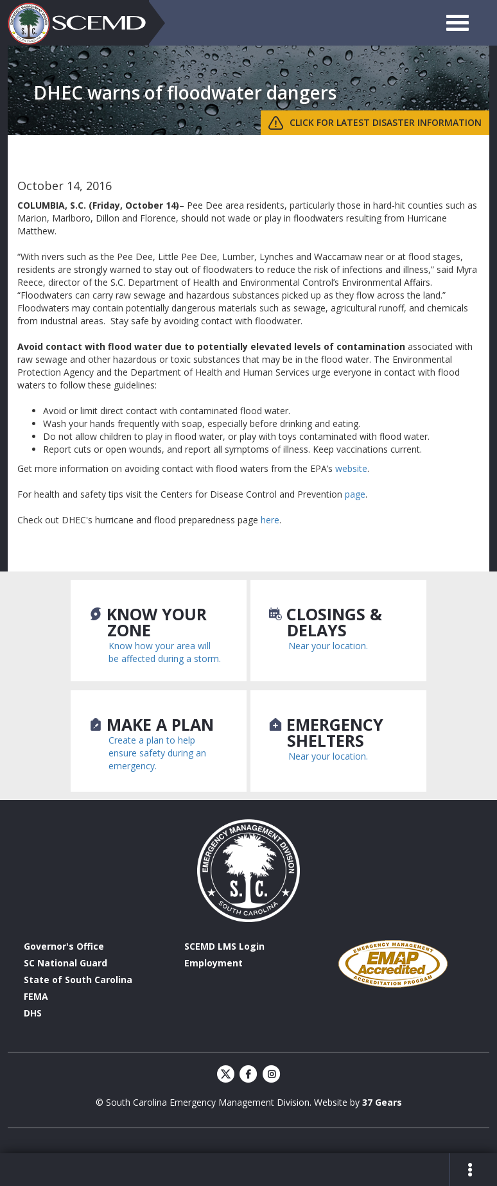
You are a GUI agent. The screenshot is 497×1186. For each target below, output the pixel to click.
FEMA (36, 996)
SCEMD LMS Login (224, 946)
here (270, 520)
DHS (33, 1013)
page (355, 494)
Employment (213, 963)
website (351, 468)
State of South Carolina (78, 979)
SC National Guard (65, 963)
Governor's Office (64, 946)
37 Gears (382, 1102)
